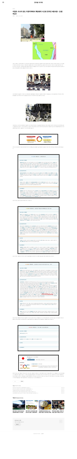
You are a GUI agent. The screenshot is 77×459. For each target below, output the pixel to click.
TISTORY (38, 456)
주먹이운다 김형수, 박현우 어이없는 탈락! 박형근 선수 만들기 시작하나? (23, 414)
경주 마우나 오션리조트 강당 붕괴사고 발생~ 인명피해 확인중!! (22, 411)
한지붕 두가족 (38, 2)
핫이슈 (14, 408)
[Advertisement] (38, 389)
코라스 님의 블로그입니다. (19, 445)
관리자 (42, 456)
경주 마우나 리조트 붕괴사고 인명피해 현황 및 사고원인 (21, 410)
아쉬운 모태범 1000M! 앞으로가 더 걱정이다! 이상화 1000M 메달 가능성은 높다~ (25, 415)
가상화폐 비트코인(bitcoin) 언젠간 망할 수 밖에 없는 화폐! (21, 413)
